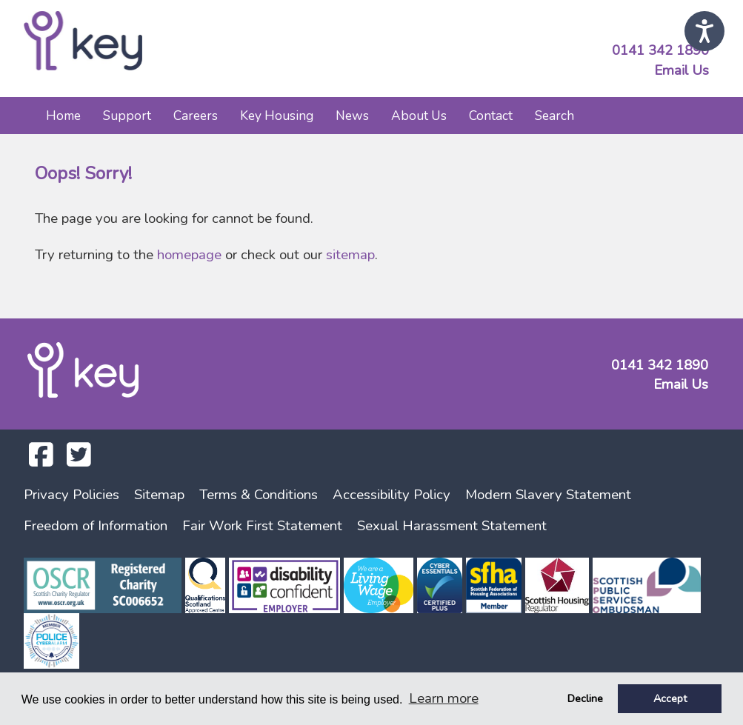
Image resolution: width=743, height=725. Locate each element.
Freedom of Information (95, 525)
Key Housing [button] (276, 115)
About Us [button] (419, 115)
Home (63, 115)
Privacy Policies (71, 494)
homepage (189, 254)
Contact (491, 115)
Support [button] (127, 115)
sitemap (350, 254)
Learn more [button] (444, 698)
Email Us (681, 70)
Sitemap (159, 494)
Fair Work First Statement (262, 525)
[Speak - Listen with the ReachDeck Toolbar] (704, 31)
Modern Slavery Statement (548, 494)
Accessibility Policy (391, 494)
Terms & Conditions (258, 494)
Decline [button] (585, 698)
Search (554, 115)
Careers (195, 115)
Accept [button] (670, 698)
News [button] (352, 115)
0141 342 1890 (660, 50)
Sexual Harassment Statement (452, 525)
